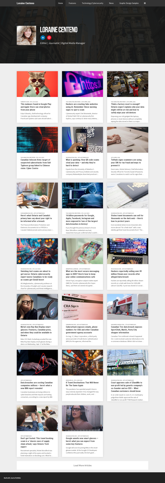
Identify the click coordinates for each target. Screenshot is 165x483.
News (111, 3)
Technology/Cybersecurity (92, 3)
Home (60, 3)
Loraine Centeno (25, 3)
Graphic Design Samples (129, 3)
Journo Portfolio (15, 478)
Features (72, 3)
